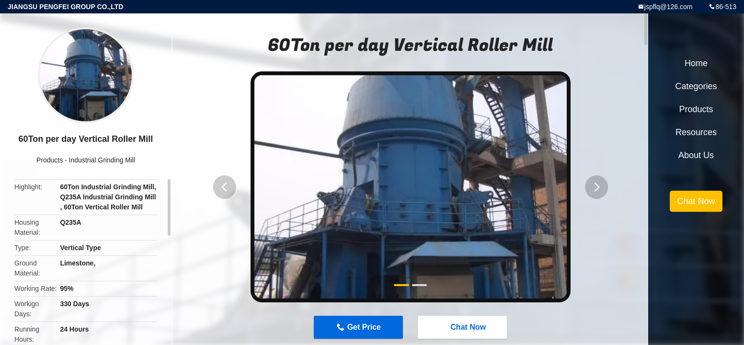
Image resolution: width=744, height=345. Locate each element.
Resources (696, 132)
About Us (696, 155)
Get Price (364, 327)
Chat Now (463, 327)
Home (696, 63)
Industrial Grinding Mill (102, 160)
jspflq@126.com (668, 7)
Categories (696, 86)
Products (49, 160)
